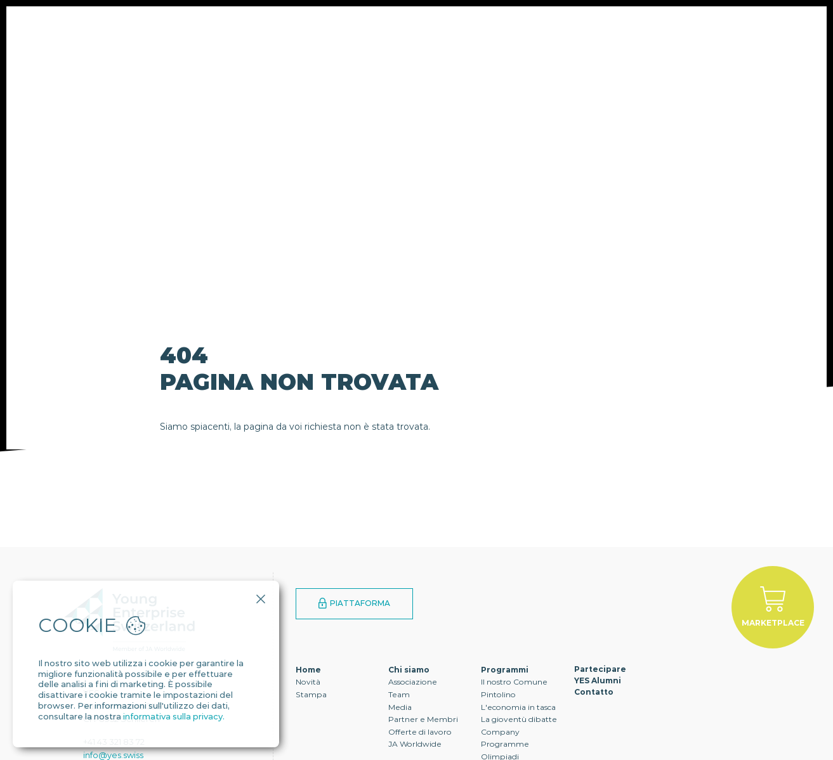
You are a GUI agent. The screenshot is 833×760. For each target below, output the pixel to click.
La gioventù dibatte (519, 719)
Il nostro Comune (514, 681)
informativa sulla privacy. (174, 716)
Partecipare (391, 47)
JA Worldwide (415, 744)
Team (399, 694)
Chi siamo (207, 47)
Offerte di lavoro (420, 732)
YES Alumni (486, 47)
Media (400, 707)
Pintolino (498, 694)
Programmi (295, 47)
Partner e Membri (423, 719)
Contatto (575, 47)
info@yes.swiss (113, 755)
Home (308, 669)
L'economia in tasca (518, 707)
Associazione (412, 681)
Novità (308, 681)
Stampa (311, 694)
